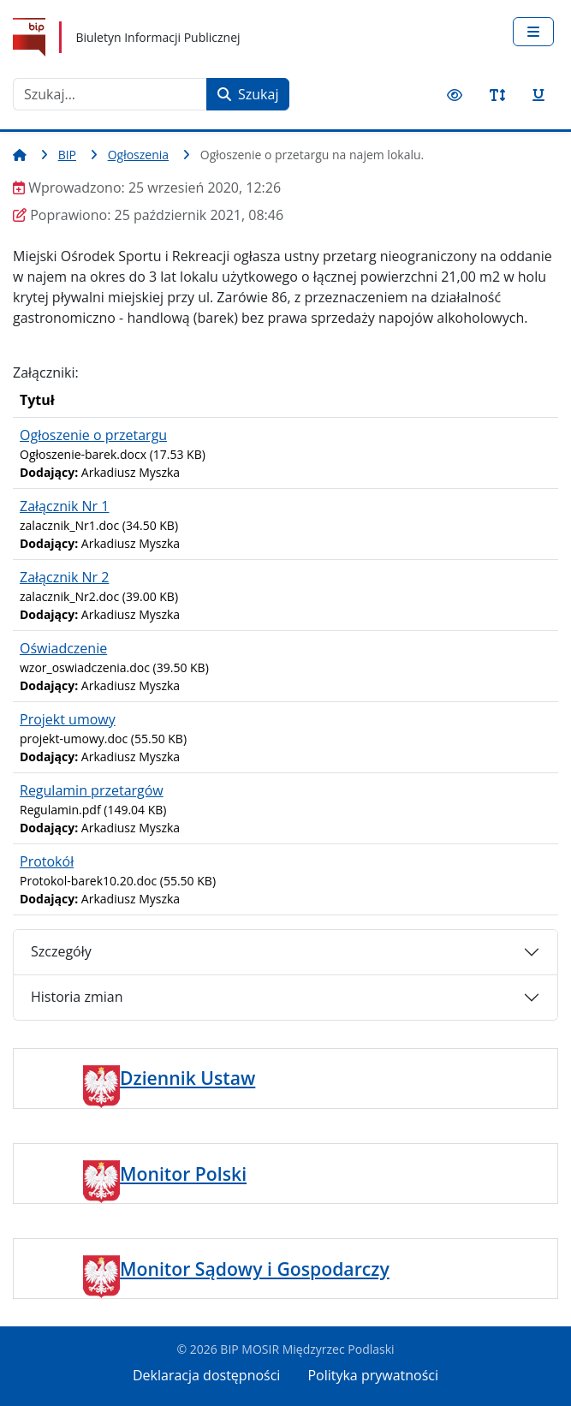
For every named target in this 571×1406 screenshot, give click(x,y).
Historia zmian (76, 996)
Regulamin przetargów (92, 790)
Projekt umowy (68, 719)
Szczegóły (61, 951)
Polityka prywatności (372, 1375)
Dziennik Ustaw (187, 1077)
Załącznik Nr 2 (64, 577)
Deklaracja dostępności (206, 1375)
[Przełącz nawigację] (533, 31)
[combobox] (110, 94)
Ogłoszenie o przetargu (93, 435)
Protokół (47, 861)
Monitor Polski (183, 1173)
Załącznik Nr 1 (64, 506)
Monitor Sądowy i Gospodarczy (255, 1268)
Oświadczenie (63, 648)
